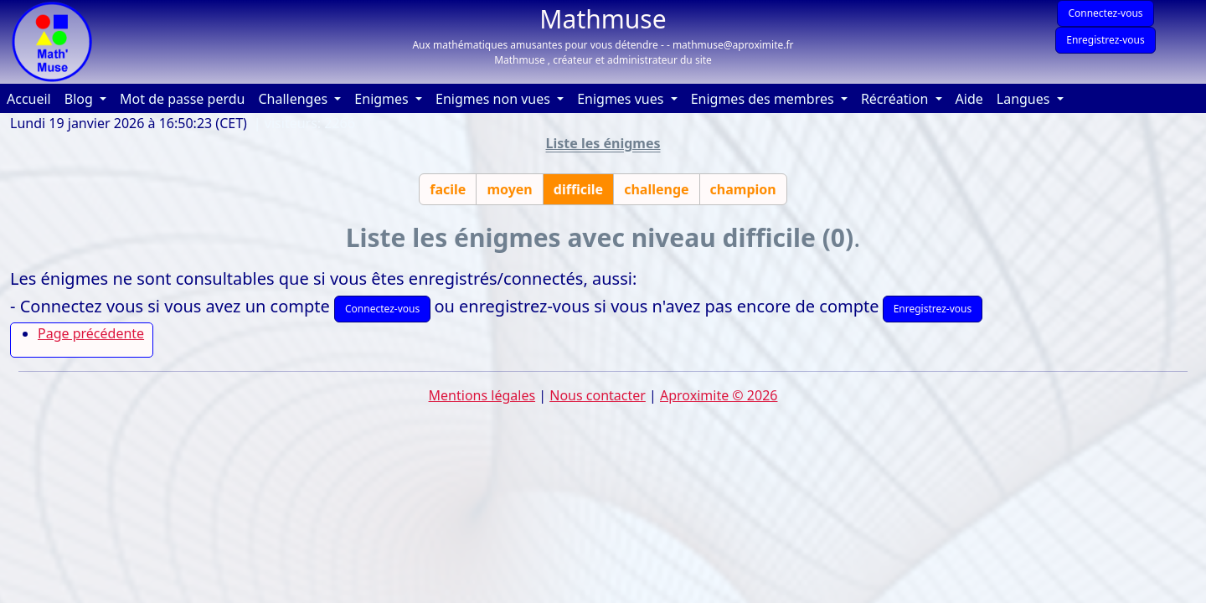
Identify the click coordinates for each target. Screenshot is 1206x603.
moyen (509, 189)
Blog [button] (80, 99)
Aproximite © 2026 (718, 395)
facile (448, 189)
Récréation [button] (896, 99)
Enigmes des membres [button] (764, 99)
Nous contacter (597, 395)
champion (743, 189)
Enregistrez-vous (1105, 40)
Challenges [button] (294, 99)
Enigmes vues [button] (622, 99)
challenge (656, 189)
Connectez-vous (1105, 13)
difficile (578, 189)
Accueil (32, 98)
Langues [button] (1025, 99)
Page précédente (91, 333)
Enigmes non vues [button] (495, 99)
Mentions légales (482, 395)
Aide (973, 98)
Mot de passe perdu (182, 99)
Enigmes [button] (383, 99)
